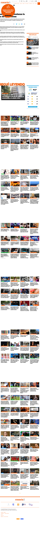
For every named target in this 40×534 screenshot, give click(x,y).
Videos (36, 3)
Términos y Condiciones (5, 513)
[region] (20, 8)
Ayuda (2, 514)
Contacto (2, 515)
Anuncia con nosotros (4, 516)
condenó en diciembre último (8, 36)
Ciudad (21, 3)
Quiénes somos (3, 512)
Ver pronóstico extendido (33, 106)
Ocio (33, 3)
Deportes (30, 3)
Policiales (27, 3)
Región (23, 3)
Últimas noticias (16, 3)
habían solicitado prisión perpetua (15, 41)
